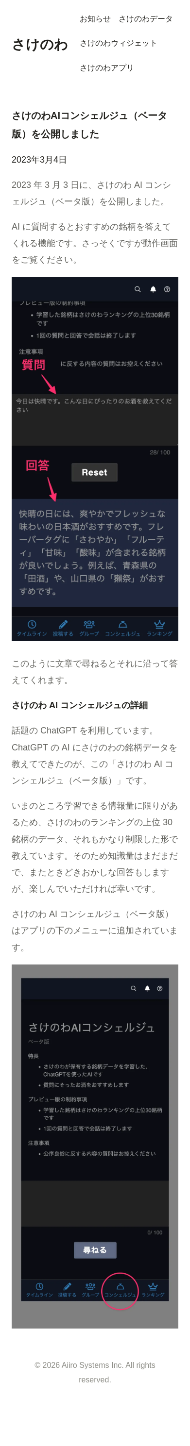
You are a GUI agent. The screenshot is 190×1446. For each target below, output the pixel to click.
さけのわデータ (146, 19)
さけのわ (40, 44)
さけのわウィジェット (118, 43)
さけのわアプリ (107, 68)
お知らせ (95, 19)
